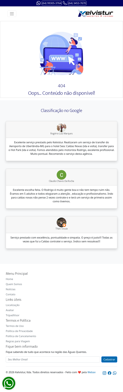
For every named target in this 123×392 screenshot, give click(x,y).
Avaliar (10, 310)
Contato (10, 294)
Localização (13, 305)
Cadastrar (109, 359)
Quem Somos (14, 284)
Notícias (10, 289)
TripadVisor (12, 315)
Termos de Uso (15, 326)
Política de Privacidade (19, 331)
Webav (91, 372)
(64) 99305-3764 (51, 3)
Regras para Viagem (18, 341)
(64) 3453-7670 (77, 3)
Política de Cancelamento (21, 336)
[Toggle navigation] (11, 14)
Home (9, 279)
